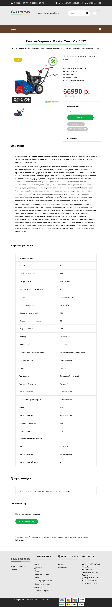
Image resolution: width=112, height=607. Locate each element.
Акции (60, 564)
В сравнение (72, 138)
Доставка (38, 568)
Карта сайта (63, 568)
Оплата (37, 571)
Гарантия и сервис (41, 574)
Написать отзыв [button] (26, 521)
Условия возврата (41, 591)
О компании (39, 564)
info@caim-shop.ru (91, 578)
